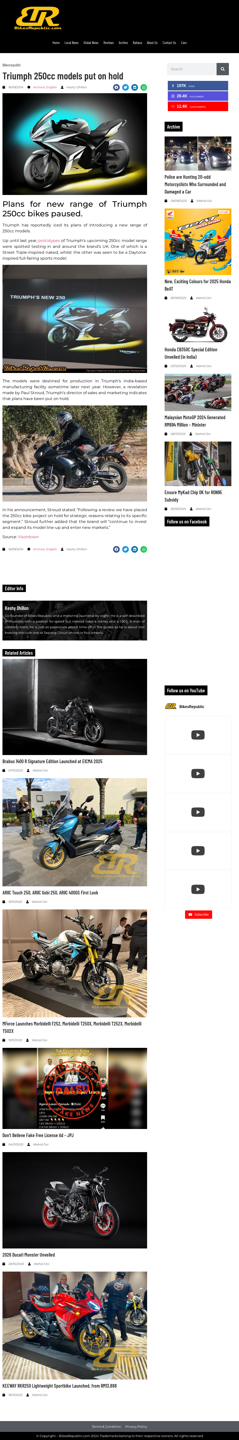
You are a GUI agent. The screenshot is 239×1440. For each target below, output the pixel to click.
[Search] (223, 69)
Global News (91, 42)
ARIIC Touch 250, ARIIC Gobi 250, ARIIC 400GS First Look (50, 892)
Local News (72, 42)
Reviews (108, 42)
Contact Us (169, 42)
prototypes (49, 240)
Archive (123, 42)
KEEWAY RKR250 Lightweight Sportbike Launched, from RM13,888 (59, 1386)
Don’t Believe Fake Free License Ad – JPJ (38, 1135)
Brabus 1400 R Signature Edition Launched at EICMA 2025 (52, 761)
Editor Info (14, 588)
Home (56, 42)
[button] (116, 87)
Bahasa (137, 42)
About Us (152, 42)
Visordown (28, 536)
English (51, 87)
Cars (184, 42)
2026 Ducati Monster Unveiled (28, 1255)
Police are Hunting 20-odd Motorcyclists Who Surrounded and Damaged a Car (195, 184)
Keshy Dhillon (17, 608)
